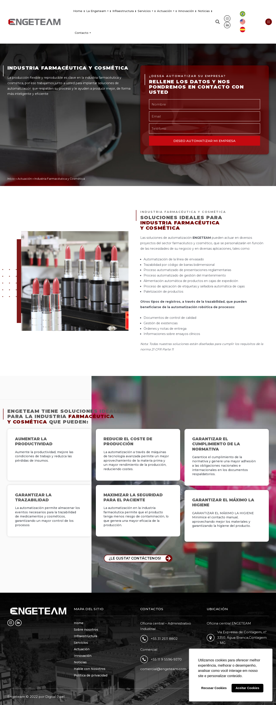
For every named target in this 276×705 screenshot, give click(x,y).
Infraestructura (123, 11)
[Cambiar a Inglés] (242, 22)
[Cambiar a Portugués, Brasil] (242, 14)
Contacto (83, 32)
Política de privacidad (90, 675)
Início (11, 178)
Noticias (204, 11)
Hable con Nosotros (89, 669)
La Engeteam (97, 11)
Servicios (145, 11)
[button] (217, 22)
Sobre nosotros (86, 630)
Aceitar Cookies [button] (247, 688)
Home (77, 11)
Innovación (186, 11)
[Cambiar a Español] (242, 30)
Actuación (165, 11)
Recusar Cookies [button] (214, 688)
